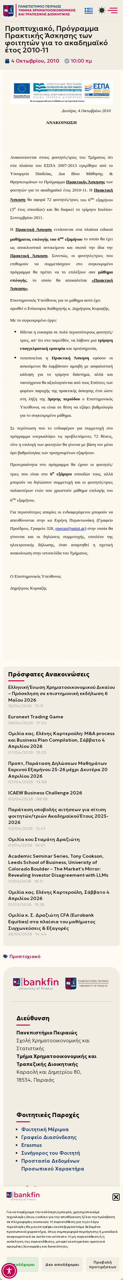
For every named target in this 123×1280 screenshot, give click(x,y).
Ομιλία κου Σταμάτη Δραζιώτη (44, 839)
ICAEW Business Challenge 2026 (45, 793)
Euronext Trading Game (35, 717)
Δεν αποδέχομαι (62, 1264)
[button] (116, 1197)
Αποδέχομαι (22, 1264)
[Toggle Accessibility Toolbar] (9, 1271)
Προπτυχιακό (25, 956)
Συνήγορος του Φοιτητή (50, 1153)
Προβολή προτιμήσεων (102, 1264)
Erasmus (31, 1145)
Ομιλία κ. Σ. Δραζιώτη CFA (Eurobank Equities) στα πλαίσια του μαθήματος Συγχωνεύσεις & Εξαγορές (51, 921)
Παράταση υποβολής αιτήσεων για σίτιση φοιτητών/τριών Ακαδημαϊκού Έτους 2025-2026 (58, 816)
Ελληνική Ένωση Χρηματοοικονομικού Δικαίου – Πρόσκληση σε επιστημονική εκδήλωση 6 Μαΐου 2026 (61, 693)
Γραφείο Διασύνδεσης (48, 1137)
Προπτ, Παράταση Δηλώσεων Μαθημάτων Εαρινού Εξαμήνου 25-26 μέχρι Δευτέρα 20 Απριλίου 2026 (58, 769)
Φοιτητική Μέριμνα (45, 1129)
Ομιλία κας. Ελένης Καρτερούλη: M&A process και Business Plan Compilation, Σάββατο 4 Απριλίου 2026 (61, 739)
